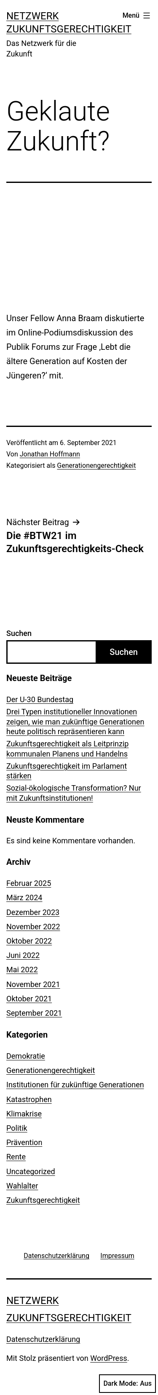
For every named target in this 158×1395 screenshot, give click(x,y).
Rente (16, 1156)
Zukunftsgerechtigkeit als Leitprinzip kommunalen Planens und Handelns (67, 748)
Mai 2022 (22, 969)
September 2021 (34, 1013)
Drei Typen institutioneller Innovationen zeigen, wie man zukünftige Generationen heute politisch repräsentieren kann (75, 721)
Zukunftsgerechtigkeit (43, 1200)
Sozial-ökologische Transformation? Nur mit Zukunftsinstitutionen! (73, 792)
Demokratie (25, 1056)
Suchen (19, 633)
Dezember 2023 (32, 912)
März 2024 (24, 897)
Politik (16, 1128)
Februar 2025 (28, 883)
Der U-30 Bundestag (39, 699)
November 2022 (33, 926)
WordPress (108, 1358)
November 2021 (33, 984)
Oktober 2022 (29, 940)
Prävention (24, 1142)
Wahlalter (22, 1185)
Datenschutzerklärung (43, 1339)
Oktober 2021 (29, 998)
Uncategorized (30, 1171)
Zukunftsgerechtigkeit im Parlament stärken (66, 771)
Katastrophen (29, 1099)
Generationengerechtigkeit (96, 465)
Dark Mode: (127, 1384)
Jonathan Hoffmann (50, 454)
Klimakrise (24, 1113)
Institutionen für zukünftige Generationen (75, 1084)
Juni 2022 (23, 955)
